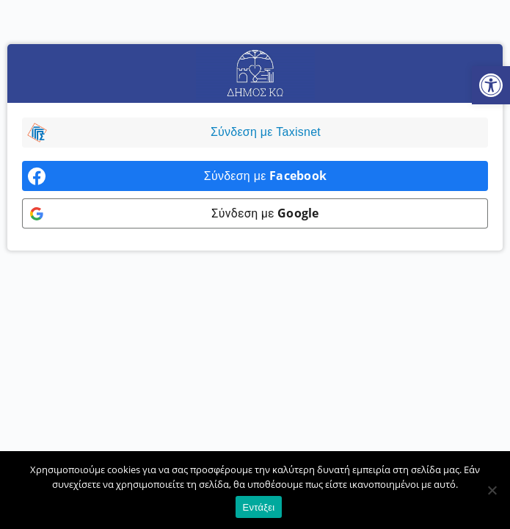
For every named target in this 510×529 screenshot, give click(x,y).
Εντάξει (259, 507)
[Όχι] (491, 490)
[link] (491, 85)
